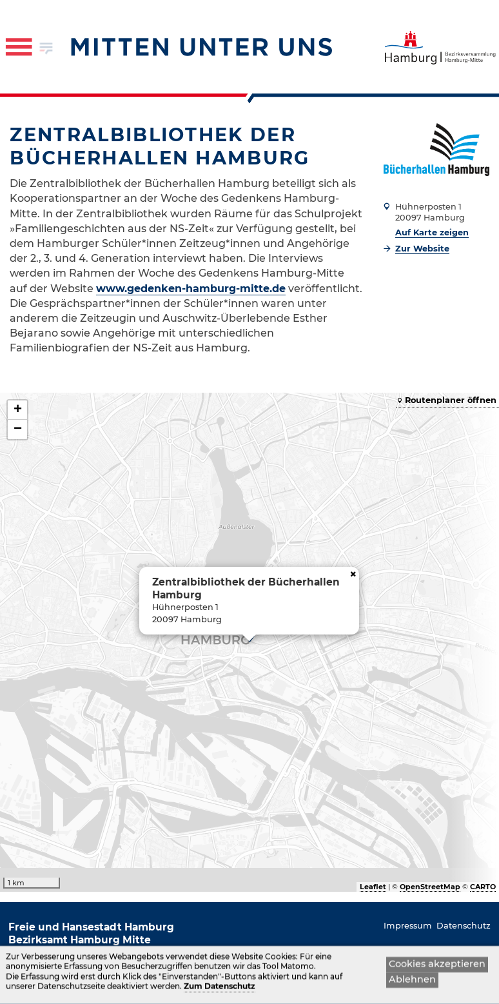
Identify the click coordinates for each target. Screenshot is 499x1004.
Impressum (408, 925)
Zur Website (422, 248)
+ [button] (18, 410)
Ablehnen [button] (412, 981)
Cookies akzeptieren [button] (437, 964)
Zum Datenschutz (219, 987)
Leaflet (373, 886)
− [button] (18, 429)
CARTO (483, 886)
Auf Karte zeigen (432, 232)
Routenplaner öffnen (450, 400)
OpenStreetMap (430, 886)
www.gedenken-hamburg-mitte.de (191, 288)
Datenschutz (463, 925)
